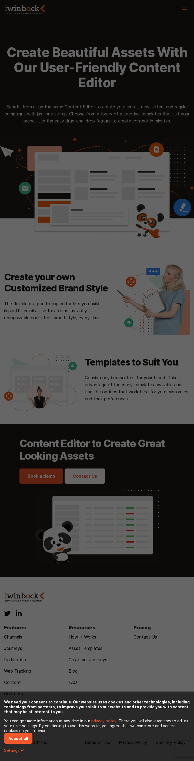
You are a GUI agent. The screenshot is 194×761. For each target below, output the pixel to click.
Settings (14, 750)
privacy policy (103, 721)
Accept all (18, 738)
